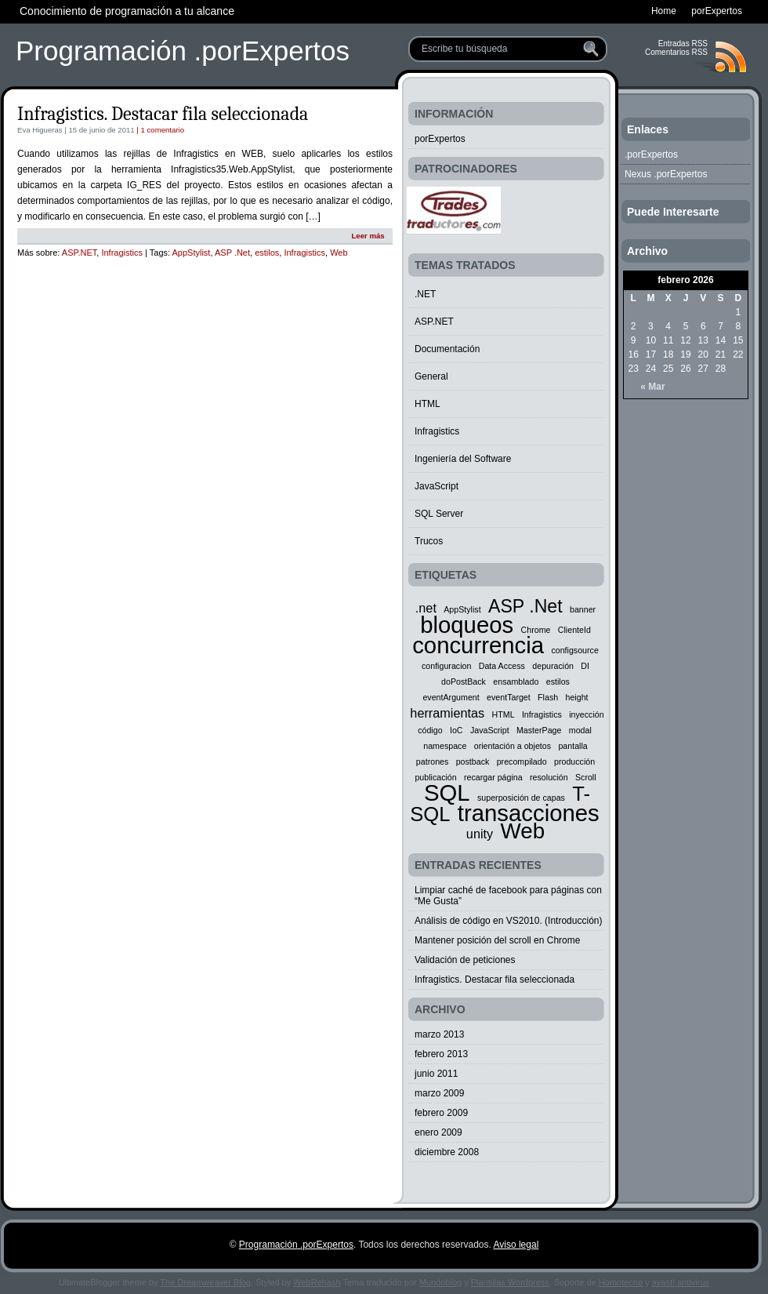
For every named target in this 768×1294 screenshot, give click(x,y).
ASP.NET (79, 252)
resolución (549, 777)
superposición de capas (521, 797)
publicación (435, 777)
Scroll (585, 777)
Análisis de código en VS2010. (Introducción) (508, 920)
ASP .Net (232, 252)
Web (338, 252)
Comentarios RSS (676, 52)
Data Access (502, 666)
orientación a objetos (512, 746)
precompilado (522, 761)
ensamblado (515, 681)
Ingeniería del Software (463, 458)
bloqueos (466, 625)
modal (580, 730)
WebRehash (316, 1282)
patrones (432, 761)
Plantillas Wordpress (510, 1282)
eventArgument (450, 697)
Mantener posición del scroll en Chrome (497, 940)
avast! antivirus (680, 1282)
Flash (548, 697)
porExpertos (440, 138)
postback (473, 761)
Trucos (429, 541)
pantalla (572, 746)
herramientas (447, 713)
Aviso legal (515, 1244)
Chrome (536, 629)
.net (426, 608)
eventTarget (509, 697)
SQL (447, 792)
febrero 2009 (441, 1112)
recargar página (493, 777)
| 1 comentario (159, 129)
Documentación (447, 348)
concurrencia (478, 645)
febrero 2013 (441, 1054)
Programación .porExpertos (183, 50)
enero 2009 (438, 1132)
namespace (444, 746)
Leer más (367, 235)
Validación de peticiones (465, 959)
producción (574, 761)
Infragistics (122, 252)
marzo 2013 (439, 1034)
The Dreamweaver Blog (205, 1282)
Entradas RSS (683, 43)
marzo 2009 (439, 1093)
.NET (425, 294)
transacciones (529, 813)
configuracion (446, 666)
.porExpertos (651, 154)
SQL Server (439, 513)
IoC (456, 730)
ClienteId (574, 629)
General (431, 376)
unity (479, 834)
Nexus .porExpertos (666, 174)
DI (585, 666)
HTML (427, 403)
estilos (267, 252)
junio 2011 (436, 1073)
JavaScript (436, 486)
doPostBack (463, 681)
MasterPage (538, 730)
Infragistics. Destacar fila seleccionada (162, 114)
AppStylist (191, 252)
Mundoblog (440, 1282)
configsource (574, 650)
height (577, 697)
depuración (553, 666)
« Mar (652, 386)
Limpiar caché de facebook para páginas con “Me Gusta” (508, 896)
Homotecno (621, 1282)
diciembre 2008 (447, 1152)
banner (583, 609)
